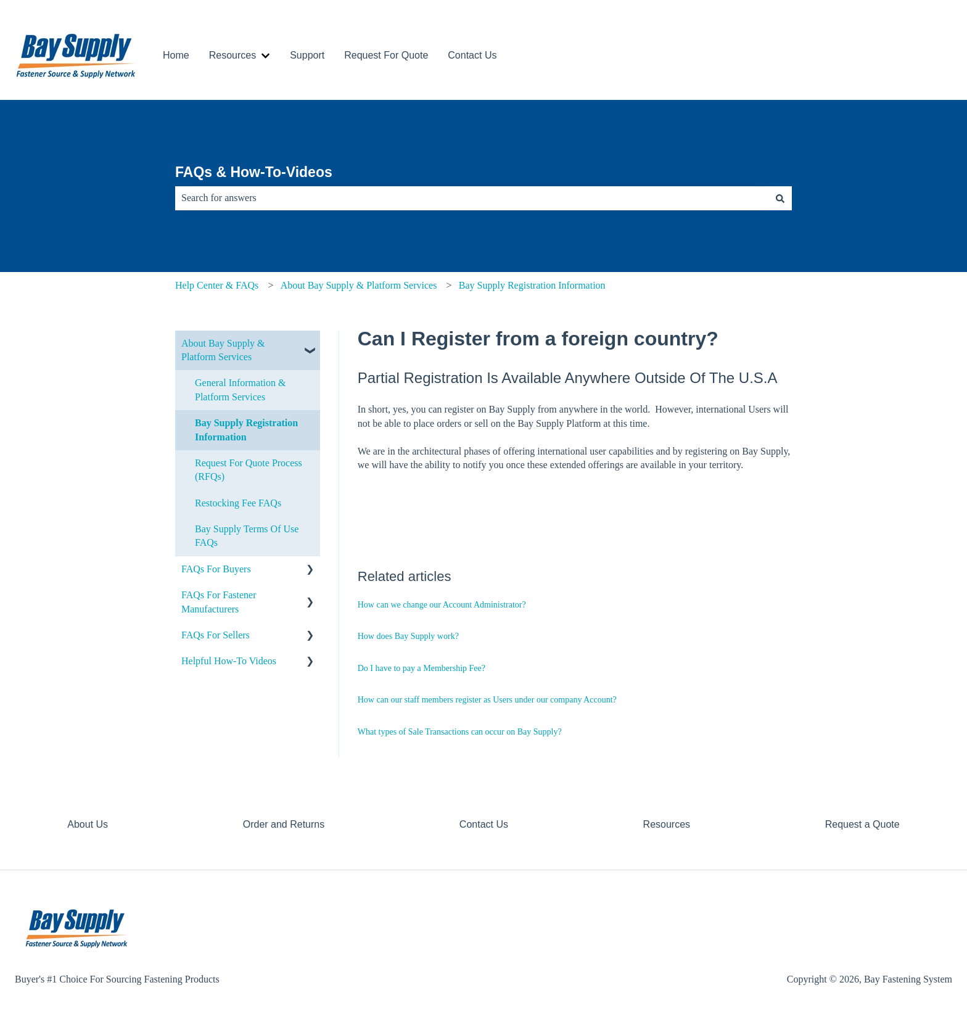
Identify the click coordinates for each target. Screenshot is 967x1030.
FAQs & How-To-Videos (253, 172)
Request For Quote (386, 55)
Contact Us (472, 55)
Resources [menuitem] (666, 824)
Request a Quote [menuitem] (862, 824)
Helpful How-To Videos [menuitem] (228, 661)
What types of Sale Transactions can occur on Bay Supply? (460, 731)
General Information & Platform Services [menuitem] (240, 389)
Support (307, 55)
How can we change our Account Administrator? (442, 604)
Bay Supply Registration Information (532, 285)
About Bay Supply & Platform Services (359, 285)
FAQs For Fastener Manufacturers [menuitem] (218, 602)
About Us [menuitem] (87, 824)
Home (176, 55)
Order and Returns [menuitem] (284, 824)
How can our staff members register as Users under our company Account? (487, 699)
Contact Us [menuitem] (483, 824)
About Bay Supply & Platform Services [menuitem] (223, 350)
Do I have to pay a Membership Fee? (421, 668)
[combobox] (471, 198)
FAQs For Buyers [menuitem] (216, 569)
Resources (232, 55)
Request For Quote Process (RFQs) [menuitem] (248, 470)
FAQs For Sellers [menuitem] (215, 635)
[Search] (780, 198)
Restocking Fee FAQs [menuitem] (238, 503)
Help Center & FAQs (216, 285)
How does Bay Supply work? (408, 636)
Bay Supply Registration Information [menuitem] (246, 430)
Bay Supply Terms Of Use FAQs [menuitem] (246, 536)
